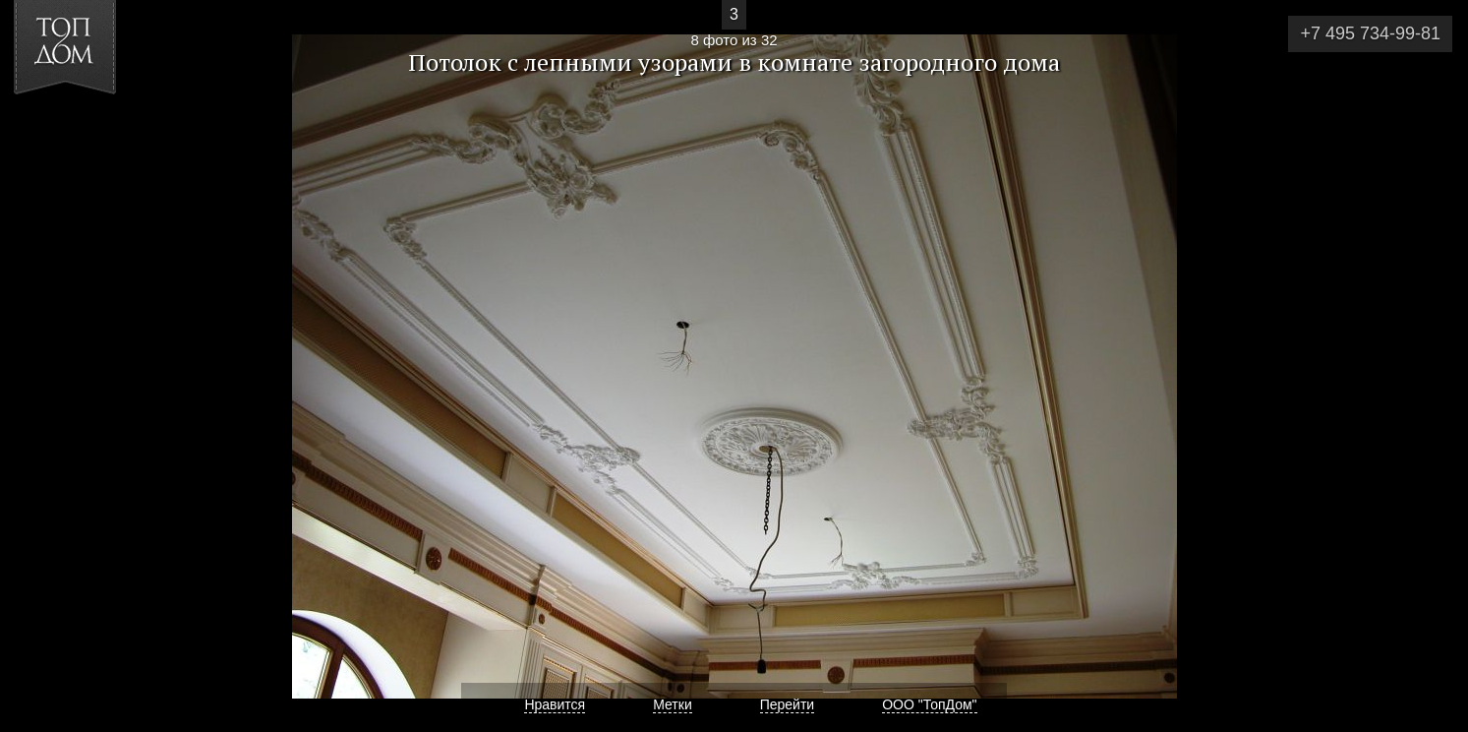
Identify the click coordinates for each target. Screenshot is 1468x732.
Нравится (554, 704)
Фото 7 (38, 366)
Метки (672, 704)
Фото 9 (1430, 366)
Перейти (787, 704)
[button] (87, 129)
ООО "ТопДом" (929, 704)
